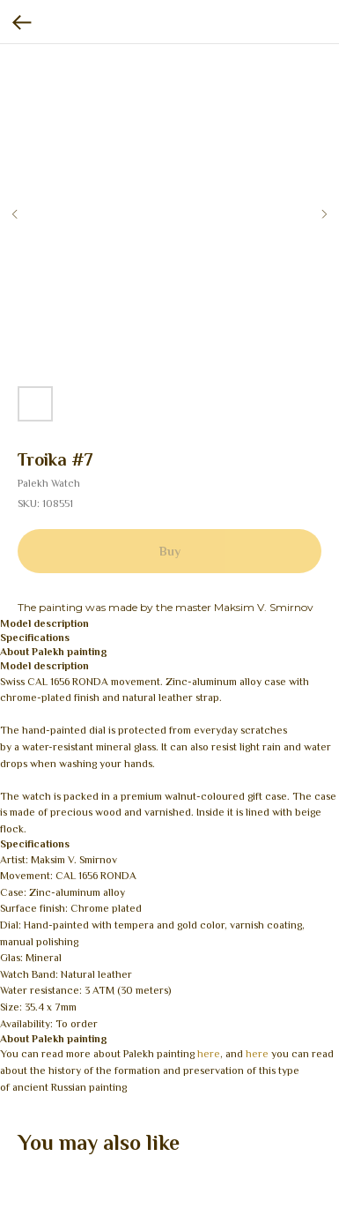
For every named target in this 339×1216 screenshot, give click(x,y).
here (208, 1054)
